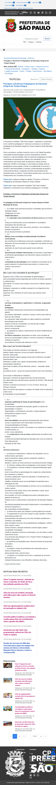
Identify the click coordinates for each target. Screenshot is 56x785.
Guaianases (26, 69)
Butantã (20, 66)
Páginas (31, 42)
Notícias (39, 42)
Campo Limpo (29, 66)
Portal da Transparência (11, 13)
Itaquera (42, 69)
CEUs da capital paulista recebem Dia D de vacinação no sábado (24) (19, 607)
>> (41, 736)
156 (32, 753)
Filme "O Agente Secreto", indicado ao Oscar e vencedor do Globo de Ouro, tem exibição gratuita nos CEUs (18, 581)
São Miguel (9, 73)
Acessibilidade (21, 5)
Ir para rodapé (9, 5)
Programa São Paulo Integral (12, 564)
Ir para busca (36, 2)
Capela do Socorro (42, 66)
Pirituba (28, 71)
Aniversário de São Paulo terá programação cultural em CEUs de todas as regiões (17, 632)
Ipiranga (34, 69)
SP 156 (21, 13)
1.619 (34, 736)
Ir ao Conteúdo (10, 2)
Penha (22, 71)
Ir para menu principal (23, 2)
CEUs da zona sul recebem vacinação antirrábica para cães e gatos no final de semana (19, 595)
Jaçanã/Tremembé (11, 71)
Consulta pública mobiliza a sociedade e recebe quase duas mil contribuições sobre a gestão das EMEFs (19, 619)
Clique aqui (7, 185)
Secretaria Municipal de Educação (15, 58)
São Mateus (48, 71)
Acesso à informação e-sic (12, 11)
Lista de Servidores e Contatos (32, 758)
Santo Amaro (37, 71)
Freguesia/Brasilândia (12, 69)
